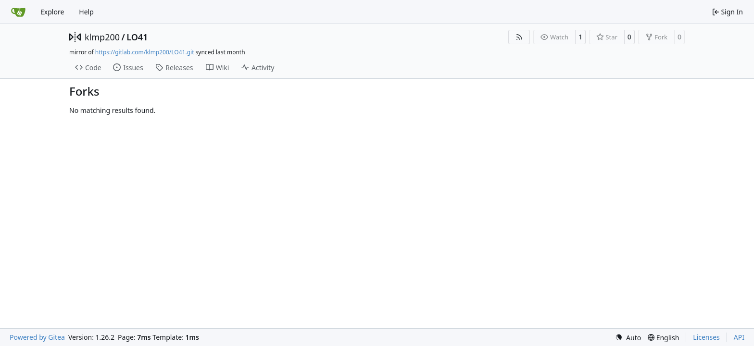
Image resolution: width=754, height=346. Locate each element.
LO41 (137, 37)
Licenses (706, 337)
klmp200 (102, 37)
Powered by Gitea (37, 337)
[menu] (628, 337)
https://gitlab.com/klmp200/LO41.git (144, 52)
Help (86, 11)
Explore (52, 11)
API (739, 337)
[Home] (18, 12)
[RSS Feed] (519, 37)
